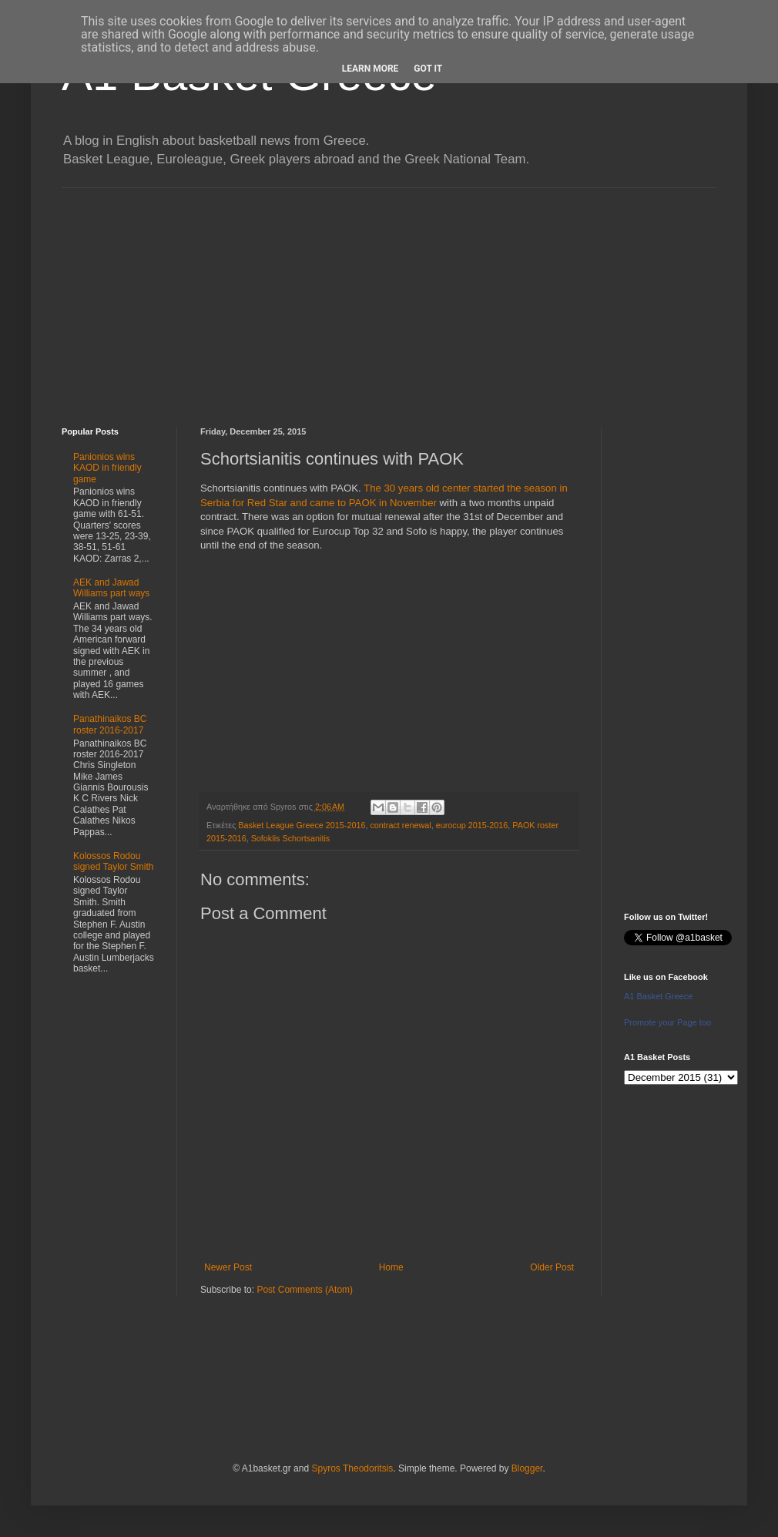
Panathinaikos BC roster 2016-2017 (109, 724)
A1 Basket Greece (658, 996)
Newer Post (228, 1267)
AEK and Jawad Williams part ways (111, 588)
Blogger (527, 1468)
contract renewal (400, 825)
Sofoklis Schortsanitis (290, 838)
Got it (428, 68)
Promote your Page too (667, 1022)
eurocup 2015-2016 (472, 825)
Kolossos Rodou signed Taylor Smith (113, 861)
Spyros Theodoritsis (352, 1468)
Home (391, 1267)
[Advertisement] (389, 296)
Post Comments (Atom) (305, 1289)
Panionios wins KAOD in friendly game (107, 468)
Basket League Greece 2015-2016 (301, 825)
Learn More (370, 68)
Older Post (552, 1267)
